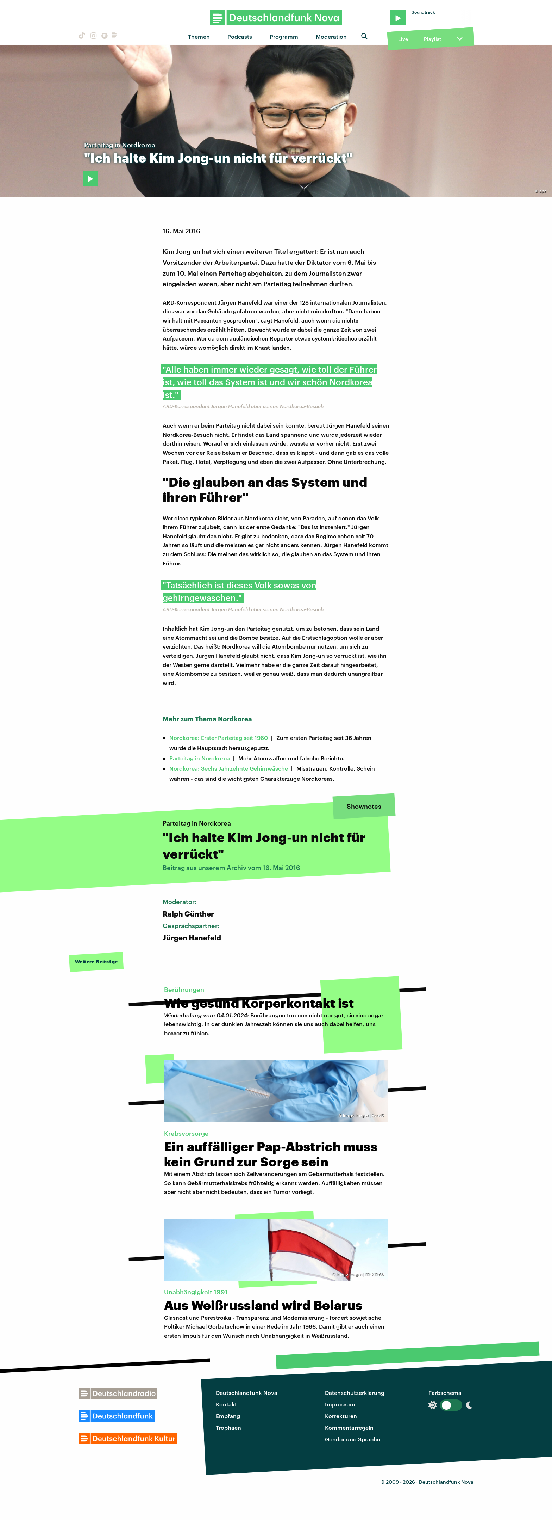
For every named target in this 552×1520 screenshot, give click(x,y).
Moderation (331, 36)
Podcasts (239, 36)
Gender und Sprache (352, 1439)
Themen (199, 36)
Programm (284, 36)
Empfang (228, 1415)
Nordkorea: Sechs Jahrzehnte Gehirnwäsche (228, 768)
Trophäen (228, 1427)
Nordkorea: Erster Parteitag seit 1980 (218, 737)
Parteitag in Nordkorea (199, 758)
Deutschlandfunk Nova (246, 1392)
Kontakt (226, 1404)
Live (403, 39)
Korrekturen (341, 1415)
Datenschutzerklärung (354, 1392)
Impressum (340, 1404)
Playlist (432, 39)
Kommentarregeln (349, 1427)
